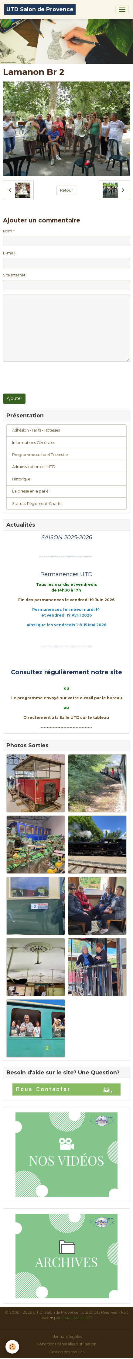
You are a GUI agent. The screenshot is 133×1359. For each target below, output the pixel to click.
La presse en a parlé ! (31, 491)
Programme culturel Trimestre (40, 454)
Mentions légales (67, 1336)
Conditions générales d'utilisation (67, 1344)
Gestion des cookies (66, 1352)
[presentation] (49, 377)
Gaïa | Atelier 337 (77, 1318)
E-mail (9, 253)
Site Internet (14, 275)
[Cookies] (12, 1347)
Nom (7, 231)
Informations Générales (33, 442)
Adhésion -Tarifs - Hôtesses (36, 430)
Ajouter (14, 398)
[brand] (40, 9)
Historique (21, 479)
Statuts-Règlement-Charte (37, 503)
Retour (66, 190)
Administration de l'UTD (33, 466)
